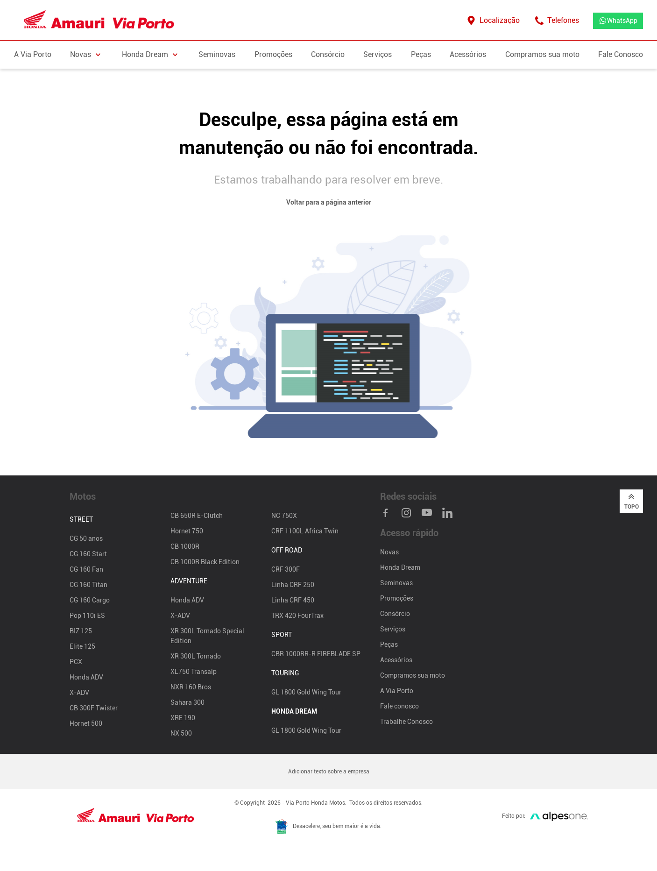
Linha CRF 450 (292, 600)
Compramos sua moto (542, 54)
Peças (421, 54)
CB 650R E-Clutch (196, 515)
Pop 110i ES (87, 615)
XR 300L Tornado (195, 656)
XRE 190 (182, 718)
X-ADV (79, 692)
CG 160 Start (88, 554)
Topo (631, 500)
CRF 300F (285, 569)
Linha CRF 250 (292, 584)
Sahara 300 (187, 702)
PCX (76, 662)
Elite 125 (82, 646)
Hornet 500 (86, 723)
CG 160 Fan (86, 569)
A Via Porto (32, 54)
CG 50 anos (86, 538)
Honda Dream (400, 567)
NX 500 (181, 733)
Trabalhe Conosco (406, 721)
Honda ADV (86, 677)
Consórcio (328, 54)
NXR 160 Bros (190, 687)
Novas (389, 552)
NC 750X (284, 515)
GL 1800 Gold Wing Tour (306, 692)
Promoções (273, 54)
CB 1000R (184, 546)
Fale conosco (399, 706)
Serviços (377, 54)
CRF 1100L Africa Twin (305, 531)
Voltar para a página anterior (328, 202)
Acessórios (468, 54)
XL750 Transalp (193, 671)
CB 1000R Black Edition (205, 562)
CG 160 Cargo (90, 600)
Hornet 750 (186, 531)
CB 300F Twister (94, 708)
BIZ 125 (81, 631)
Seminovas (216, 54)
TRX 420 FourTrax (297, 615)
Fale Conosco (620, 54)
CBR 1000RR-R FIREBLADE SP (315, 654)
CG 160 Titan (88, 584)
